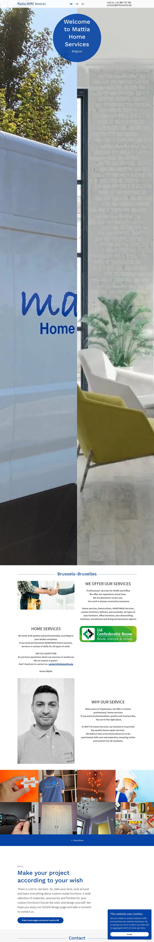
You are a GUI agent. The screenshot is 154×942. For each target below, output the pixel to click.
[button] (77, 840)
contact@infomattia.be (61, 664)
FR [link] (77, 3)
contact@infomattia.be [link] (119, 5)
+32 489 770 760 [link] (123, 2)
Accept (130, 934)
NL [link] (83, 3)
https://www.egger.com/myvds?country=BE (40, 920)
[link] (32, 4)
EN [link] (71, 4)
